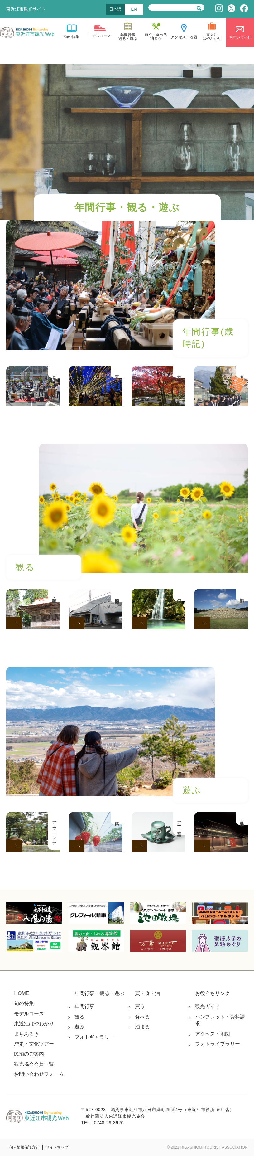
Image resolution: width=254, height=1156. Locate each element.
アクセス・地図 (212, 1034)
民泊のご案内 (29, 1053)
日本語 (115, 9)
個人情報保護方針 (24, 1147)
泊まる (142, 1026)
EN (134, 9)
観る (79, 1016)
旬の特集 (24, 1003)
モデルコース (29, 1013)
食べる (142, 1016)
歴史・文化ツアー (34, 1044)
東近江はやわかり (34, 1023)
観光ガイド (207, 1006)
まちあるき (26, 1034)
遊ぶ (79, 1026)
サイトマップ (57, 1147)
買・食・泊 (147, 993)
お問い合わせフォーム (39, 1074)
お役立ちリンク (212, 993)
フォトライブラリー (217, 1044)
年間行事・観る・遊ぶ (99, 993)
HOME (21, 993)
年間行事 (84, 1006)
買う (140, 1006)
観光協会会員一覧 (34, 1064)
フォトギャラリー (94, 1037)
